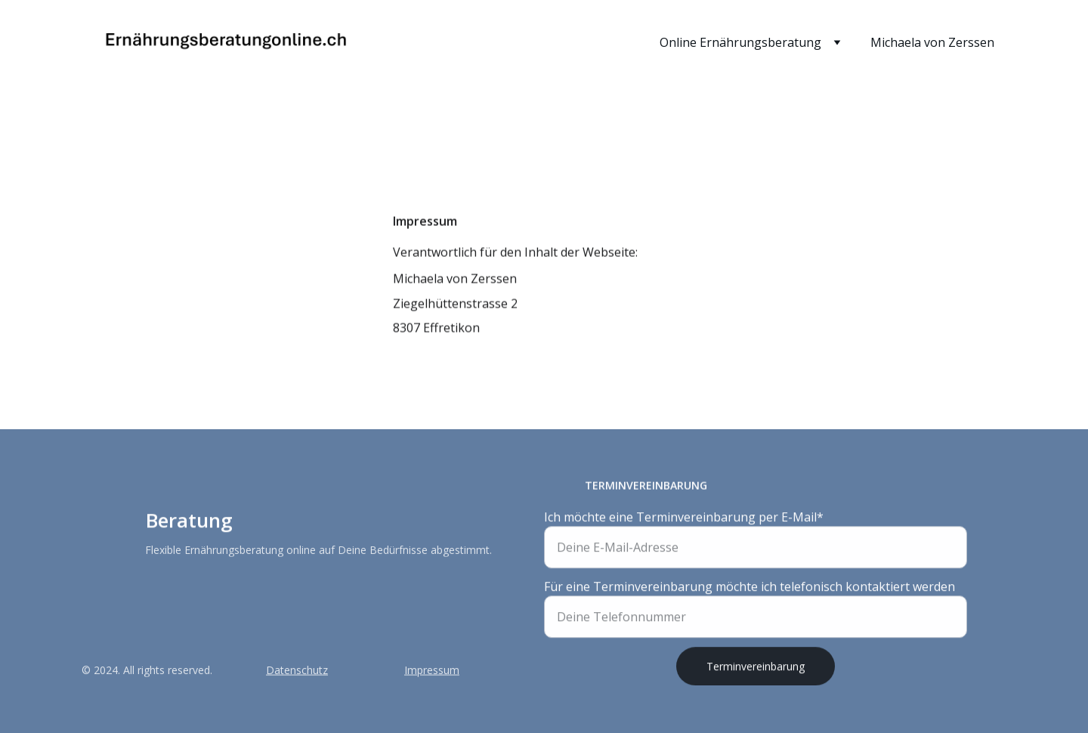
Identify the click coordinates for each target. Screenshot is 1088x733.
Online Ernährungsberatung (740, 42)
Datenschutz (297, 670)
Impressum (431, 670)
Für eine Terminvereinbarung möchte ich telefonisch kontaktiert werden (749, 590)
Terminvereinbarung (755, 670)
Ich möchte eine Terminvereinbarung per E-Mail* (684, 520)
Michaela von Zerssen (932, 42)
